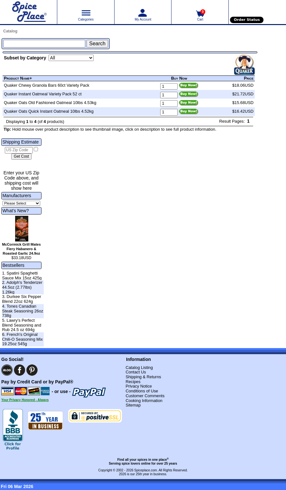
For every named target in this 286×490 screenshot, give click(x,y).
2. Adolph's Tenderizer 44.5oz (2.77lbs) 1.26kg (22, 287)
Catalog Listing (139, 367)
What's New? (15, 210)
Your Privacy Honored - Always (25, 400)
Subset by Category (25, 57)
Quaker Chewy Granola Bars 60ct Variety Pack (46, 85)
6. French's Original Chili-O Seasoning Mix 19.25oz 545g (22, 339)
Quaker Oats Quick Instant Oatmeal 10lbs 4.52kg (49, 111)
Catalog (10, 31)
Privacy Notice (138, 386)
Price (249, 78)
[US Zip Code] (19, 150)
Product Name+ (18, 78)
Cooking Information (143, 400)
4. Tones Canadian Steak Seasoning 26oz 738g (22, 311)
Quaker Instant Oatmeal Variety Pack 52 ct (43, 94)
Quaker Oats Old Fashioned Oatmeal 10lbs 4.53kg (50, 102)
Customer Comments (144, 395)
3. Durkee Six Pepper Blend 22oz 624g (21, 299)
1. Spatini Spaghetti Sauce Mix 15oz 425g (22, 275)
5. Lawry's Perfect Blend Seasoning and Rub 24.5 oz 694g (21, 325)
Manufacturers (16, 195)
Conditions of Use (141, 391)
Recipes (132, 381)
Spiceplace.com (145, 470)
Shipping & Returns (143, 376)
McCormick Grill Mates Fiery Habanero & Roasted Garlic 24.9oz (21, 248)
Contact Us (135, 372)
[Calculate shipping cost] (21, 156)
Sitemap (133, 405)
